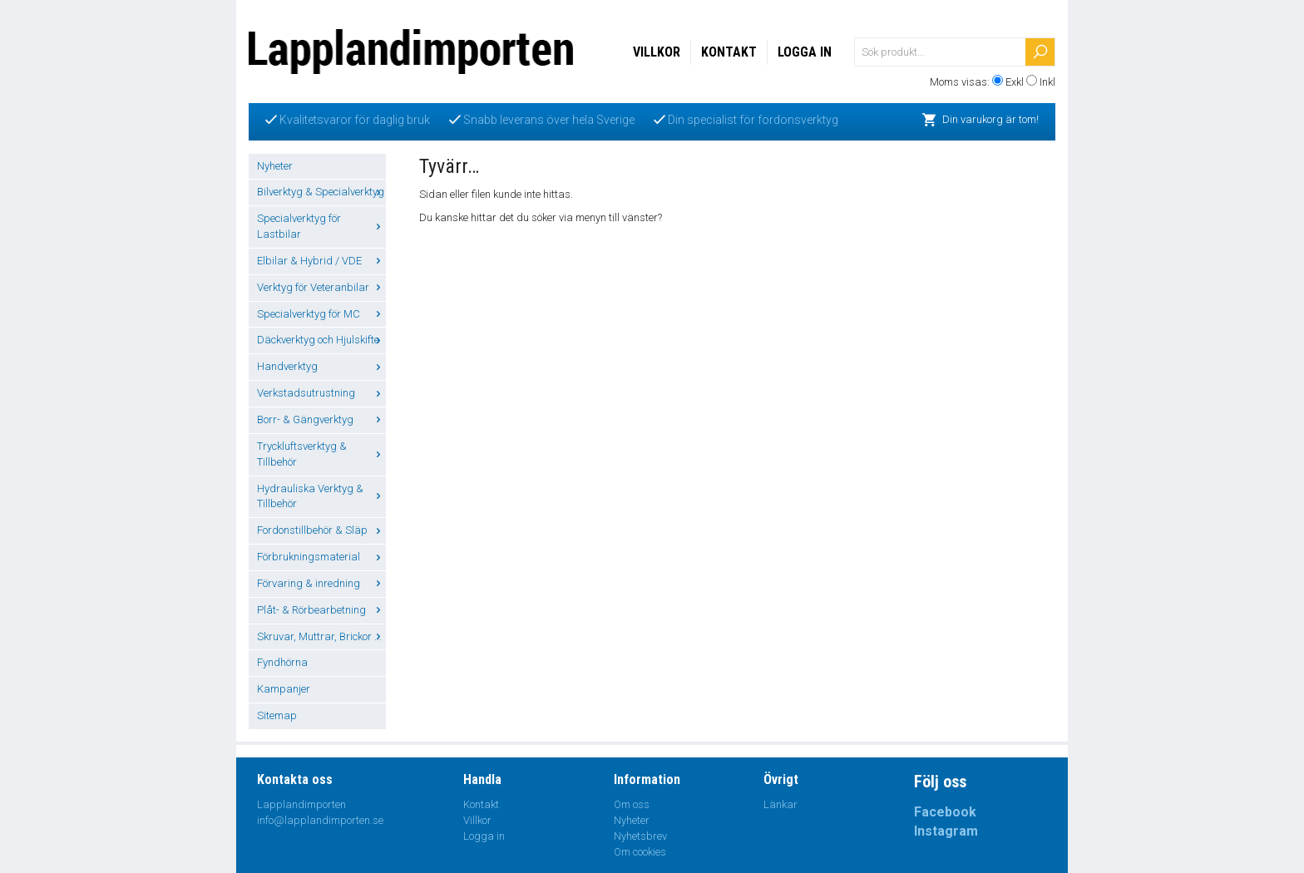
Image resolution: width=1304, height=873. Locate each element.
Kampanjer (283, 689)
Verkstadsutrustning (321, 393)
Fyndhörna (282, 662)
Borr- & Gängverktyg (321, 419)
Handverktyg (321, 366)
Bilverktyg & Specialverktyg (321, 191)
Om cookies (640, 852)
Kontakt (729, 52)
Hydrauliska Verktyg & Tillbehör (321, 496)
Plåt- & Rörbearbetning (321, 610)
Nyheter (275, 166)
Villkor (656, 52)
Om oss (632, 804)
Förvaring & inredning (321, 583)
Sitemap (277, 715)
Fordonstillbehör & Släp (321, 530)
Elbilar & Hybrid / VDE (321, 260)
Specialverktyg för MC (321, 314)
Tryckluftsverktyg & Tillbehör (321, 454)
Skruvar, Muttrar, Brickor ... (321, 636)
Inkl (1047, 82)
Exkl (1014, 82)
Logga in (805, 52)
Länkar (780, 804)
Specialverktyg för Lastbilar (321, 226)
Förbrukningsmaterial (321, 556)
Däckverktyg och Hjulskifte (321, 339)
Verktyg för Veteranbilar (321, 287)
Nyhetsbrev (640, 836)
